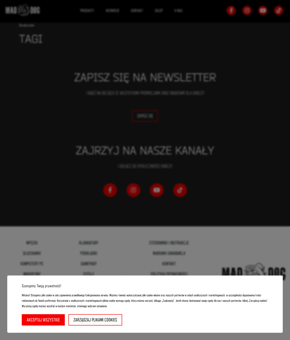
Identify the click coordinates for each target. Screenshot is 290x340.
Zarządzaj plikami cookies (95, 320)
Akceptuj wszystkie (43, 320)
